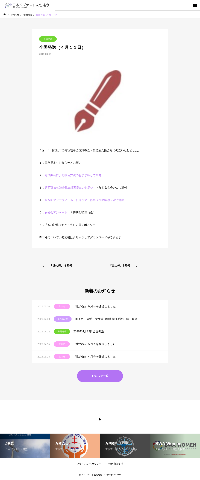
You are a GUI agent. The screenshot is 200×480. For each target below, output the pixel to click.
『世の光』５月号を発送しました (94, 343)
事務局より (62, 319)
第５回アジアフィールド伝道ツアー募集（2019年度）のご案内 (85, 200)
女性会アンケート (56, 212)
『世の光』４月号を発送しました (94, 356)
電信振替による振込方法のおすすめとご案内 (73, 175)
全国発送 (48, 39)
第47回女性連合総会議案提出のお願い (69, 187)
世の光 (62, 306)
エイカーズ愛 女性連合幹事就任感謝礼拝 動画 (106, 318)
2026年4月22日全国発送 (88, 331)
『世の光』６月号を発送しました (94, 306)
